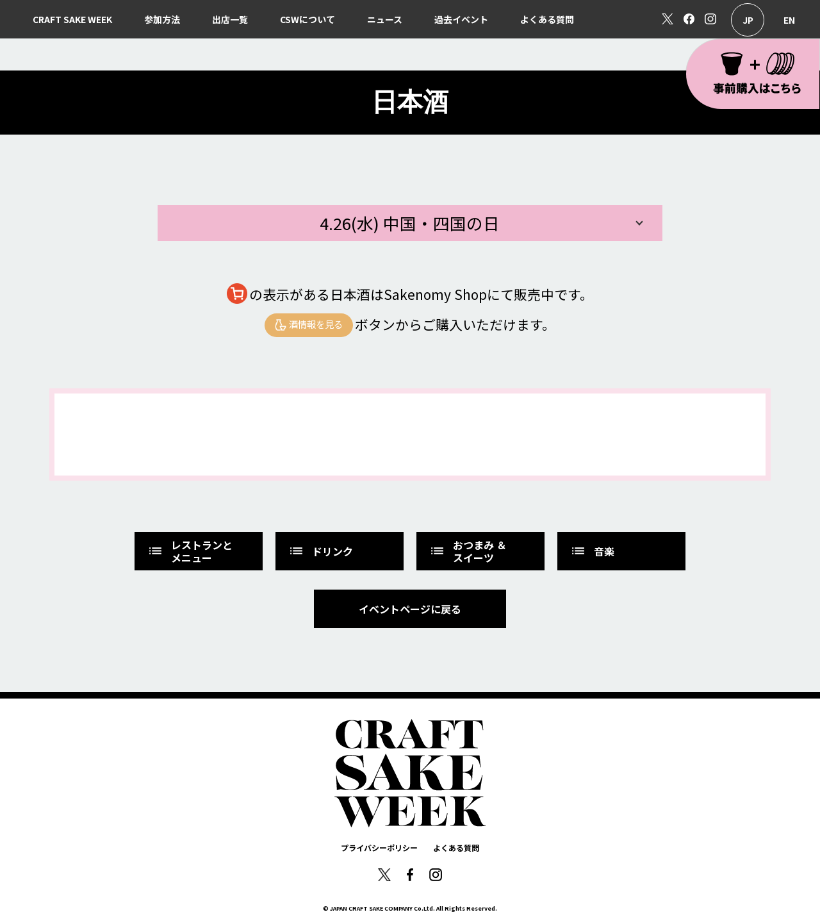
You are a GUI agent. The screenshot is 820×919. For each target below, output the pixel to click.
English (789, 20)
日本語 (747, 20)
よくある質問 (547, 19)
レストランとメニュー (190, 551)
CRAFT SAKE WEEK (72, 19)
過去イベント (461, 19)
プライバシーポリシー (379, 847)
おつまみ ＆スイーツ (468, 551)
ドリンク (320, 551)
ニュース (384, 19)
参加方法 (162, 19)
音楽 (592, 551)
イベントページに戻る (410, 609)
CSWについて (307, 19)
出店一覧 (230, 19)
